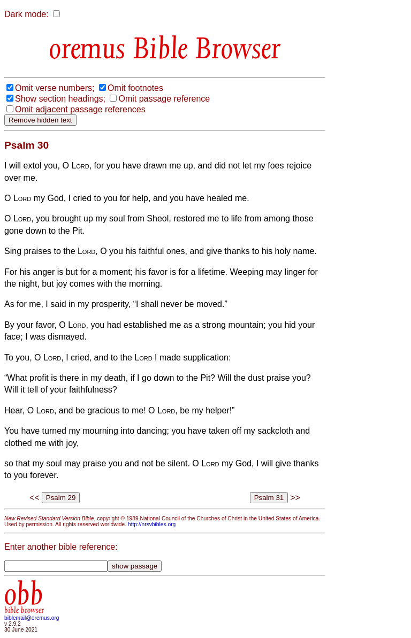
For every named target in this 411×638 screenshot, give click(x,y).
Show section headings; (60, 98)
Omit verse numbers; (54, 88)
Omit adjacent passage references (80, 109)
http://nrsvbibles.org (152, 524)
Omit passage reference (164, 98)
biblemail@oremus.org (31, 618)
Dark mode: (26, 14)
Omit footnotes (135, 88)
